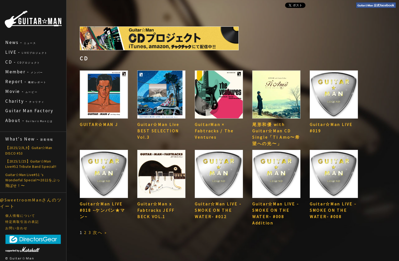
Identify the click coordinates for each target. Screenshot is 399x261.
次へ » (100, 232)
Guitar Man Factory (29, 111)
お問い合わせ (16, 228)
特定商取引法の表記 (22, 222)
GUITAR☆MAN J (99, 124)
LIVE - (26, 52)
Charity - (25, 101)
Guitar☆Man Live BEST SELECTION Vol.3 (158, 131)
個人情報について (20, 216)
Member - (24, 72)
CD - (22, 62)
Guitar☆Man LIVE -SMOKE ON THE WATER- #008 (333, 210)
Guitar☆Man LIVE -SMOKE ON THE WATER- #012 (218, 210)
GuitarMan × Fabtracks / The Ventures (214, 131)
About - (29, 120)
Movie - (21, 91)
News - (20, 42)
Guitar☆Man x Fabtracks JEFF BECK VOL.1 (156, 210)
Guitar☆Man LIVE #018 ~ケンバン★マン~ (102, 210)
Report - (26, 81)
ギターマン (33, 19)
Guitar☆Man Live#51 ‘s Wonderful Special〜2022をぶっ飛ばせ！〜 (32, 180)
